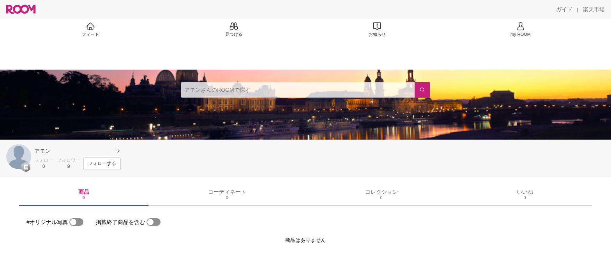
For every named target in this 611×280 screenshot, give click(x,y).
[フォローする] (102, 164)
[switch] (76, 222)
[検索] (422, 90)
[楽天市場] (594, 9)
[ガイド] (564, 9)
